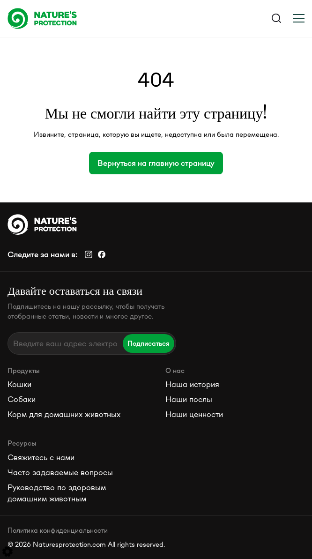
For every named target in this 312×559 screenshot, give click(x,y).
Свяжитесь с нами (40, 457)
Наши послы (188, 399)
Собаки (21, 399)
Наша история (192, 384)
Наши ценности (194, 414)
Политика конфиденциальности (57, 530)
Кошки (19, 384)
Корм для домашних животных (63, 414)
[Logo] (81, 18)
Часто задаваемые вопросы (60, 472)
